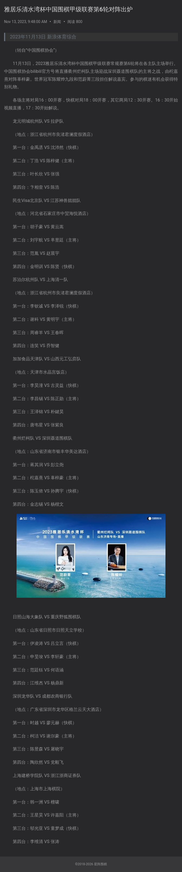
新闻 (57, 21)
